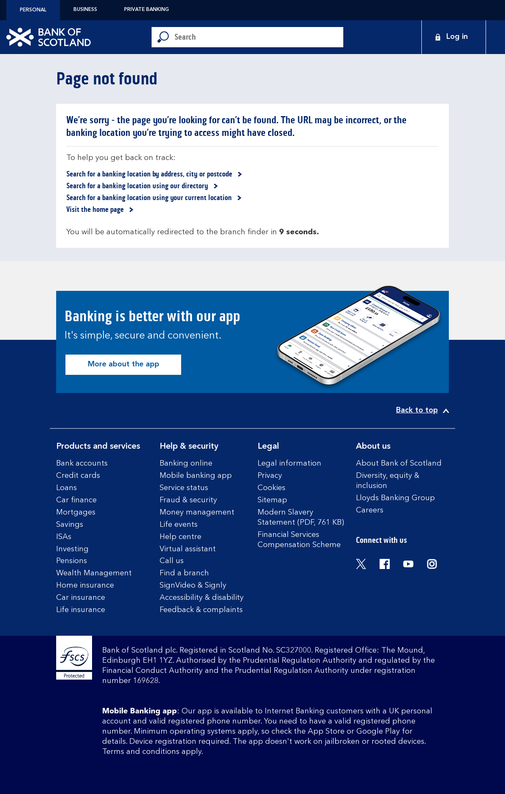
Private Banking (146, 9)
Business (85, 9)
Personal (33, 10)
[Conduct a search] (258, 37)
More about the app (123, 364)
